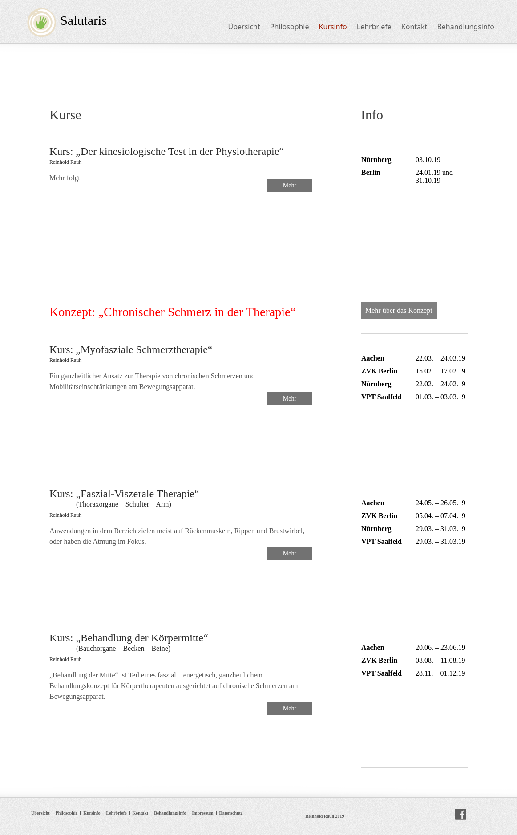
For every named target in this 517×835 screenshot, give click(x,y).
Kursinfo (333, 27)
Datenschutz (231, 813)
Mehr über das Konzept (398, 310)
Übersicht (244, 27)
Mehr (289, 185)
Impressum (202, 813)
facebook (461, 814)
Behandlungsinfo (465, 27)
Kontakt (414, 27)
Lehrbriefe (374, 27)
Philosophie (289, 27)
